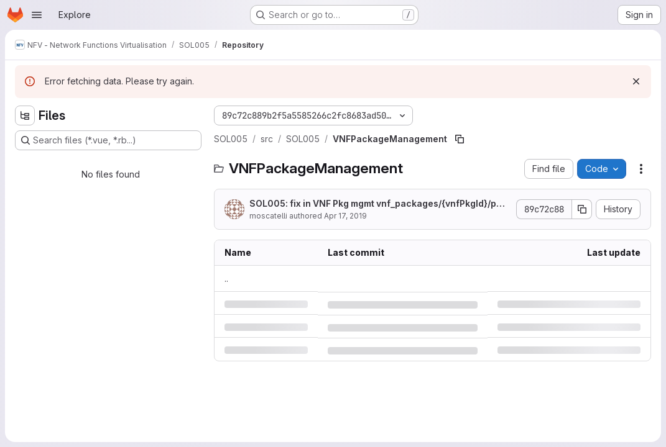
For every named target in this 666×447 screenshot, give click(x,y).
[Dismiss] (636, 81)
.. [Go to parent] (226, 278)
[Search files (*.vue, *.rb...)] (108, 140)
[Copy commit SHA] (582, 209)
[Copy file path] (459, 139)
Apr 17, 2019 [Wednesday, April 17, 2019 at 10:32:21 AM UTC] (345, 215)
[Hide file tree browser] (25, 115)
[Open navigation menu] (37, 15)
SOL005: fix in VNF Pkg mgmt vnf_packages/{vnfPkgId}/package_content (378, 204)
